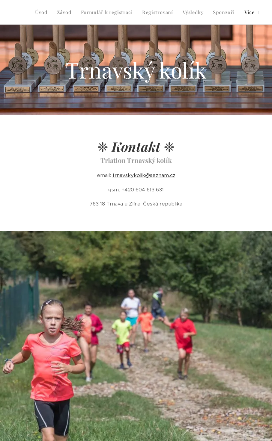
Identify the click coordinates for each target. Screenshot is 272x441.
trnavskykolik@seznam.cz (143, 175)
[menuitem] (43, 12)
